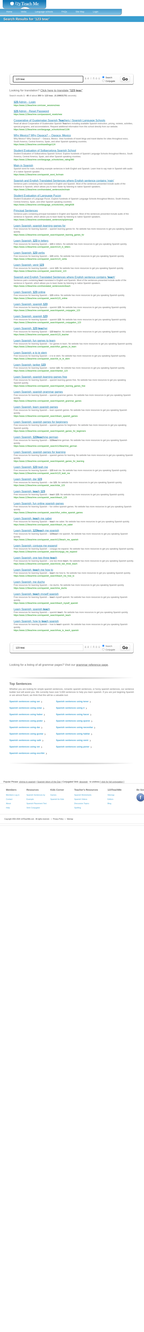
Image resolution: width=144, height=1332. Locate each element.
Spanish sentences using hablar (73, 733)
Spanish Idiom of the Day (49, 782)
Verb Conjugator (33, 808)
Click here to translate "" (61, 90)
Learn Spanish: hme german (36, 437)
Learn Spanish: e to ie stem (30, 352)
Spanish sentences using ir (70, 708)
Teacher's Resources (86, 789)
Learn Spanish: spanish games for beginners (41, 422)
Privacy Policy (58, 819)
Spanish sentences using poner (72, 746)
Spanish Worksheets (82, 795)
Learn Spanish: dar (28, 479)
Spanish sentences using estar (25, 708)
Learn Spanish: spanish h (32, 609)
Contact (9, 799)
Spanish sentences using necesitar (74, 727)
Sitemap (110, 795)
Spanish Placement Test (36, 803)
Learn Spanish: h (29, 491)
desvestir (83, 782)
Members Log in (12, 795)
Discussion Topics (81, 803)
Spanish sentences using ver (24, 746)
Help (8, 808)
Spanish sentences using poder (26, 721)
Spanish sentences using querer (73, 721)
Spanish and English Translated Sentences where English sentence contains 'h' (64, 277)
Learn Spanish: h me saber (33, 518)
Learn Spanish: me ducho (29, 581)
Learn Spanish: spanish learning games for (40, 225)
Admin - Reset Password (31, 111)
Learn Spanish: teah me (31, 467)
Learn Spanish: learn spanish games (36, 407)
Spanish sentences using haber (26, 714)
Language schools (44, 11)
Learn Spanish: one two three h (35, 557)
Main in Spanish (23, 165)
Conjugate (110, 81)
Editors (110, 799)
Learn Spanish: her (30, 328)
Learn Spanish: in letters (31, 240)
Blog (109, 803)
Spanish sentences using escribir (27, 753)
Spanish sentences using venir (72, 740)
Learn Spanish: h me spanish (36, 530)
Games (53, 795)
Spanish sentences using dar (24, 727)
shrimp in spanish (27, 782)
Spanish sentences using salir (25, 740)
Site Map (80, 11)
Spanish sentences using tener (72, 701)
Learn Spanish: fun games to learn (34, 340)
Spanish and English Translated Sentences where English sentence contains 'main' (64, 180)
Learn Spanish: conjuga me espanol (35, 545)
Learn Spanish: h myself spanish (36, 594)
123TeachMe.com (27, 819)
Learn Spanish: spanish (30, 304)
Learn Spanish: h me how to (33, 569)
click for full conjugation (112, 782)
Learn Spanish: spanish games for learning (40, 452)
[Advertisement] (72, 48)
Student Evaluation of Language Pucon (37, 195)
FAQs (64, 11)
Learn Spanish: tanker (30, 364)
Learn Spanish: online (29, 292)
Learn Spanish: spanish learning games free (40, 376)
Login (95, 11)
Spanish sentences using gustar (26, 733)
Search (108, 77)
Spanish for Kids (57, 799)
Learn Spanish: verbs (29, 252)
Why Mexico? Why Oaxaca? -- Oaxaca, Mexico (42, 135)
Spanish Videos (80, 799)
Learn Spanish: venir (29, 264)
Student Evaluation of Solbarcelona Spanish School (45, 150)
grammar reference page (92, 664)
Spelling (77, 808)
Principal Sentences (26, 210)
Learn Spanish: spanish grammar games (38, 391)
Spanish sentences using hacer (72, 714)
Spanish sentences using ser (24, 701)
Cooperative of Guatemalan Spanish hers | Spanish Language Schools (59, 120)
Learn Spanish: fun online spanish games (39, 503)
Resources (32, 789)
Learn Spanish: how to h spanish (36, 621)
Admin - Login (25, 102)
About (8, 803)
